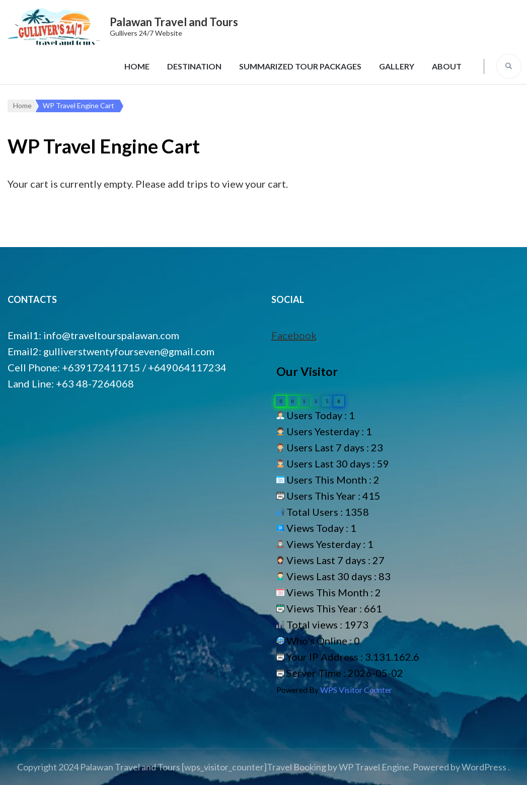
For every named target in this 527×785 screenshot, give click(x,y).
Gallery (396, 66)
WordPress (484, 766)
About (447, 66)
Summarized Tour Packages (300, 66)
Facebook (294, 335)
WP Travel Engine (374, 766)
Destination (194, 66)
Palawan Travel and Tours (174, 22)
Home (136, 66)
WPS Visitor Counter (356, 689)
